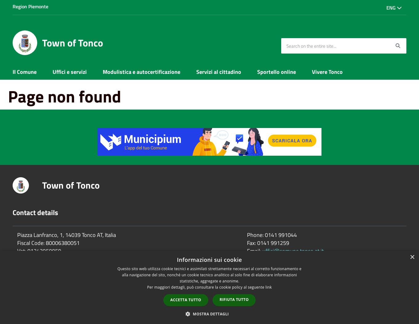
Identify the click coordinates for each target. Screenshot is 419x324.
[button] (209, 314)
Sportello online (276, 72)
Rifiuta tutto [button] (234, 299)
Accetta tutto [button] (185, 299)
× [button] (412, 257)
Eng (394, 7)
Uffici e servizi (70, 72)
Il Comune (25, 72)
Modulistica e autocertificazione (141, 72)
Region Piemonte (30, 6)
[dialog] (209, 287)
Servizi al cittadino (218, 72)
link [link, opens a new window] (268, 287)
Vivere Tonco (327, 72)
